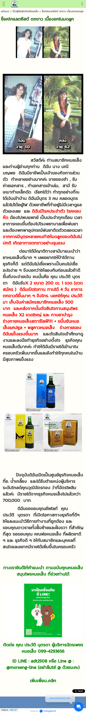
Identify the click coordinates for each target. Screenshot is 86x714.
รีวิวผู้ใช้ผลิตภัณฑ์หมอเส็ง (26, 11)
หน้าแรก (5, 11)
